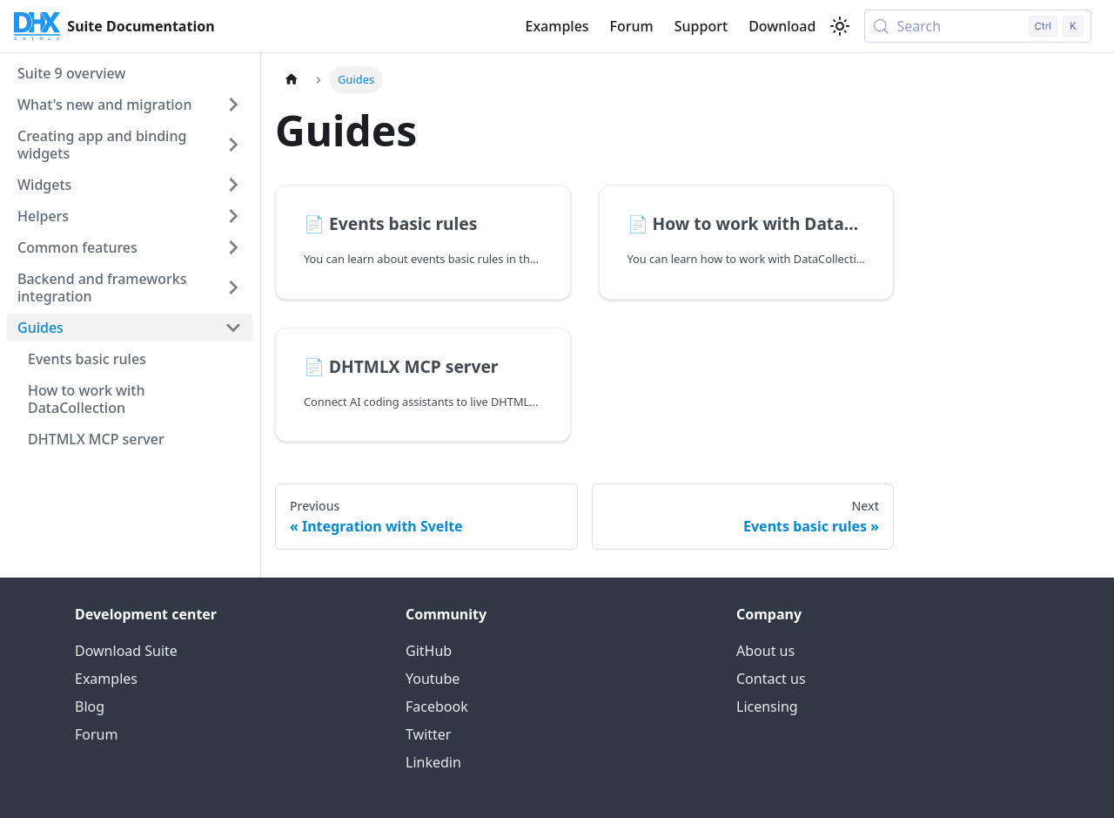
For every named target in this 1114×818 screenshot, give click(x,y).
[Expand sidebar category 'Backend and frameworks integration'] (233, 287)
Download (781, 26)
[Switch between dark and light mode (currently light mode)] (840, 26)
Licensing (767, 706)
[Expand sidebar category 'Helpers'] (233, 216)
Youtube (433, 678)
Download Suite (126, 650)
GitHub (429, 650)
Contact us (771, 678)
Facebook (437, 706)
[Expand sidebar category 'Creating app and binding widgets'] (233, 144)
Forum (632, 26)
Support (701, 26)
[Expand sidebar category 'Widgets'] (233, 185)
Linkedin (433, 762)
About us (765, 650)
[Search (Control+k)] (977, 26)
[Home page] (291, 79)
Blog (89, 706)
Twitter (428, 734)
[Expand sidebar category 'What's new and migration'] (233, 104)
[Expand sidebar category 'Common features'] (233, 247)
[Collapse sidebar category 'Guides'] (233, 327)
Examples (556, 26)
